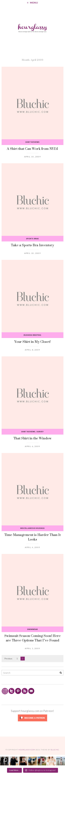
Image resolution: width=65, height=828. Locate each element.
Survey (40, 432)
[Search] (60, 673)
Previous (8, 658)
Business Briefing (32, 335)
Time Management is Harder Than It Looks (32, 537)
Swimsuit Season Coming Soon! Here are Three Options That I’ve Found (32, 638)
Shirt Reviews (32, 142)
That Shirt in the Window (32, 438)
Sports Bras (32, 239)
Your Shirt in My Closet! (32, 342)
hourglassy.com (26, 750)
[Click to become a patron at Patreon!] (32, 721)
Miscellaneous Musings (32, 528)
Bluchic (55, 750)
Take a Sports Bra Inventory (32, 245)
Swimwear (32, 629)
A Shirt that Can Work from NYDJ (32, 149)
